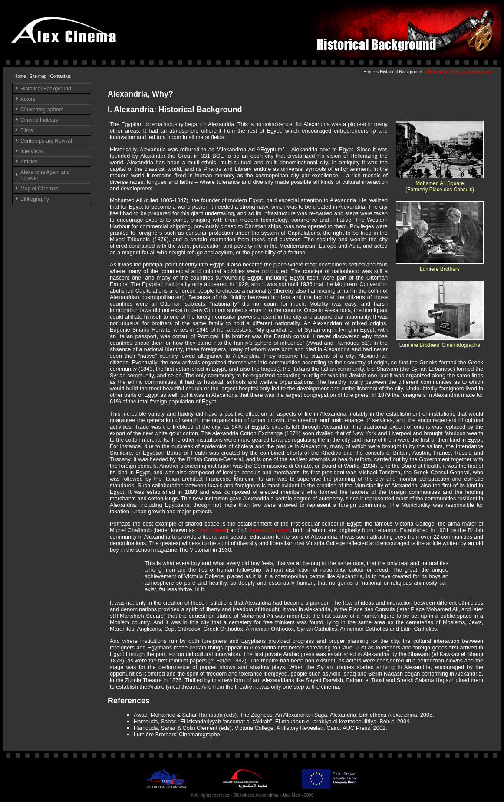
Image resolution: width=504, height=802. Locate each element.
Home (20, 76)
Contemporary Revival (46, 141)
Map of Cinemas (39, 189)
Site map (38, 76)
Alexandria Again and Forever (44, 175)
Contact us (60, 76)
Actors (27, 99)
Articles (28, 162)
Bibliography (34, 199)
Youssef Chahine (268, 530)
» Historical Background (399, 72)
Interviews (32, 151)
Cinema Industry (39, 120)
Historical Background (45, 89)
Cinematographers (41, 109)
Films (26, 130)
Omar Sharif (212, 530)
